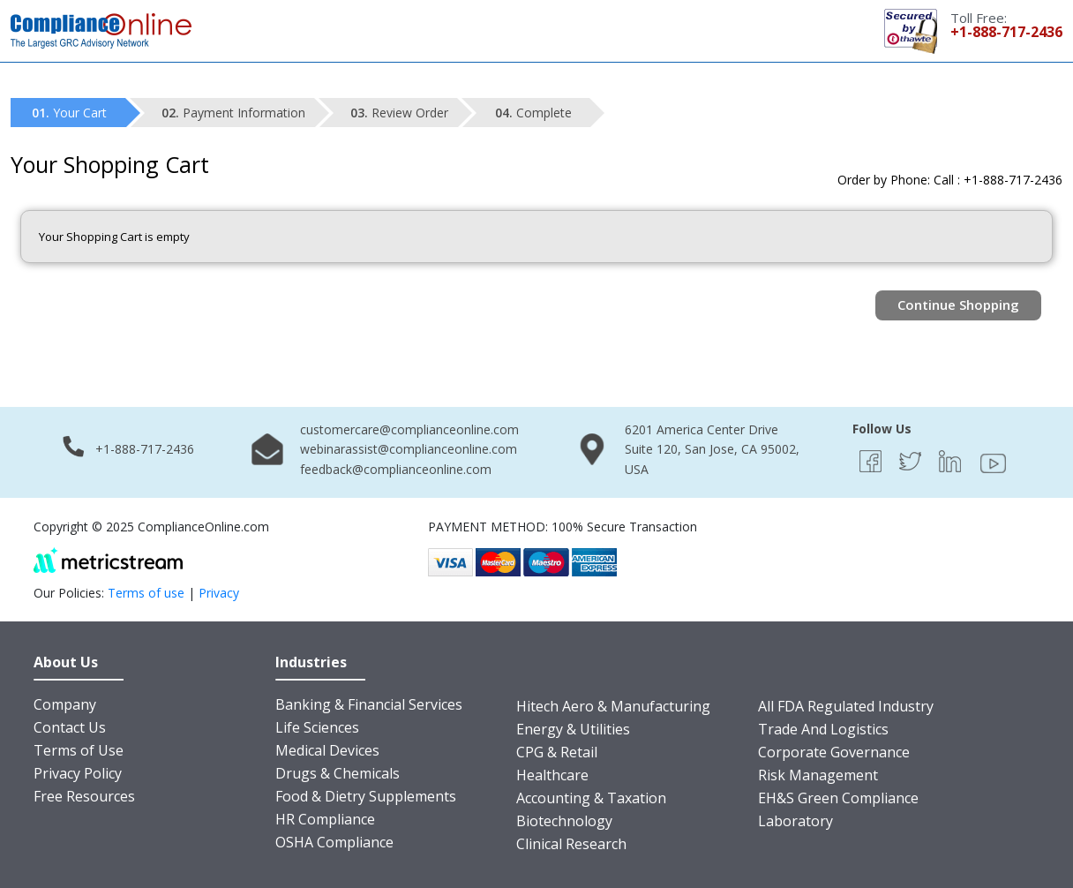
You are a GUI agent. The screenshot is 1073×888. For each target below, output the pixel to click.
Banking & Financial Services (368, 704)
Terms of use (146, 592)
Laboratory (795, 821)
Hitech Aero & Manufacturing (613, 706)
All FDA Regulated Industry (846, 706)
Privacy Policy (78, 773)
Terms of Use (79, 750)
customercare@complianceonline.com (409, 429)
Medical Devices (327, 750)
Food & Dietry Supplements (365, 796)
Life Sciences (317, 727)
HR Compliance (325, 819)
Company (65, 704)
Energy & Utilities (573, 729)
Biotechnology (564, 821)
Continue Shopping (958, 304)
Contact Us (70, 727)
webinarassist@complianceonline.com (408, 448)
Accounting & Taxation (591, 798)
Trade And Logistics (823, 729)
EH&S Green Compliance (838, 798)
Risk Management (818, 775)
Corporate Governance (834, 752)
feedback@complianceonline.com (395, 469)
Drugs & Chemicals (337, 773)
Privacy (219, 592)
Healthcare (552, 775)
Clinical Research (571, 844)
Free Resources (84, 796)
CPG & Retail (556, 752)
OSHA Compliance (334, 842)
